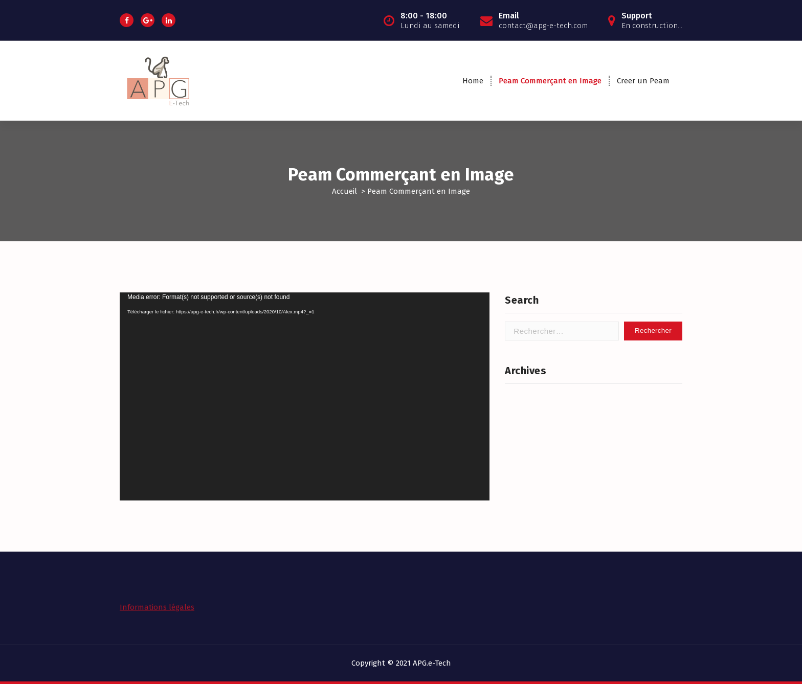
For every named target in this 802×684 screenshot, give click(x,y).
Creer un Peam (643, 80)
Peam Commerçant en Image (550, 80)
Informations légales (157, 603)
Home (472, 80)
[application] (304, 396)
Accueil (344, 191)
